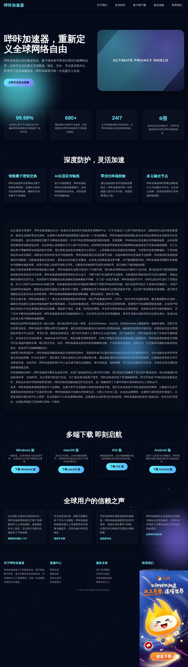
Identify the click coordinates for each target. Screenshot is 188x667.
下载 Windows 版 (25, 469)
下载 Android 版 (162, 469)
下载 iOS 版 (117, 466)
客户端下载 (139, 5)
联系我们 (177, 5)
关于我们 (102, 5)
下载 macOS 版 (71, 469)
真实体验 (159, 5)
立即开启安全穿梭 (18, 82)
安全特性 (120, 5)
